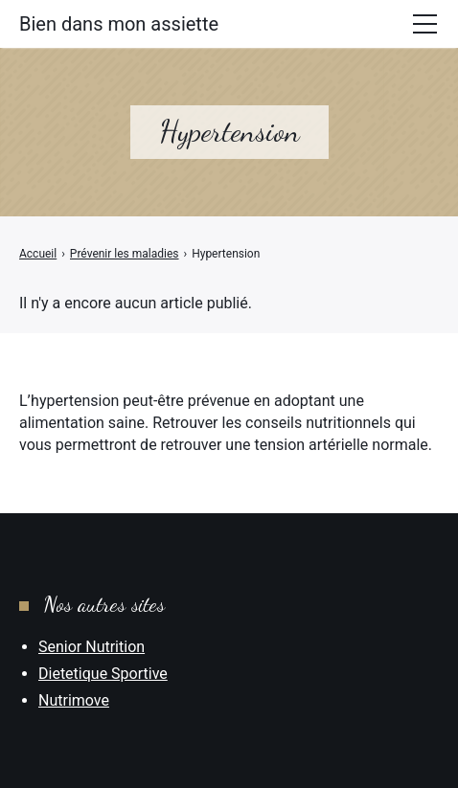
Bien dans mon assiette (118, 23)
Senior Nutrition (91, 647)
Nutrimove (73, 700)
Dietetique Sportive (103, 673)
